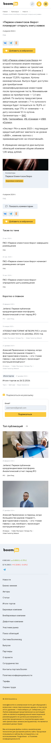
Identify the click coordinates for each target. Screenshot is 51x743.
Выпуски (6, 645)
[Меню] (45, 4)
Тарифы (6, 681)
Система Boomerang (12, 639)
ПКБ (4, 35)
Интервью (6, 366)
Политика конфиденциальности (17, 675)
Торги (5, 385)
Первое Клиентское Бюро (18, 176)
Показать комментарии (21, 206)
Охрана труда (9, 687)
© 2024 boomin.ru (10, 699)
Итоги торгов (8, 376)
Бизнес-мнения (10, 585)
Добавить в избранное (21, 50)
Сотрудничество (11, 663)
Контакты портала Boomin (15, 669)
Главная (5, 11)
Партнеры (7, 651)
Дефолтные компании (13, 621)
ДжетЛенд (10, 318)
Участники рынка (10, 627)
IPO (4, 318)
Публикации (15, 11)
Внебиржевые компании (14, 615)
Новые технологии (23, 385)
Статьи (6, 597)
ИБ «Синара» (31, 119)
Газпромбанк (16, 119)
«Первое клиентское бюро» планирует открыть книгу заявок (22, 14)
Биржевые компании (12, 609)
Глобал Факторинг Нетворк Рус (13, 338)
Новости (25, 11)
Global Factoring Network (34, 338)
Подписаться (25, 414)
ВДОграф (12, 385)
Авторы (6, 591)
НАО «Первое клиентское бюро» (20, 60)
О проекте (8, 657)
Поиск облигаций (11, 633)
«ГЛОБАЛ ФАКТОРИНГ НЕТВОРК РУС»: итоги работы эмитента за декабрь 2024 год (25, 332)
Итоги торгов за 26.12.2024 (16, 380)
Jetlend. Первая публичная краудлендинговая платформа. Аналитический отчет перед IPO (19, 311)
